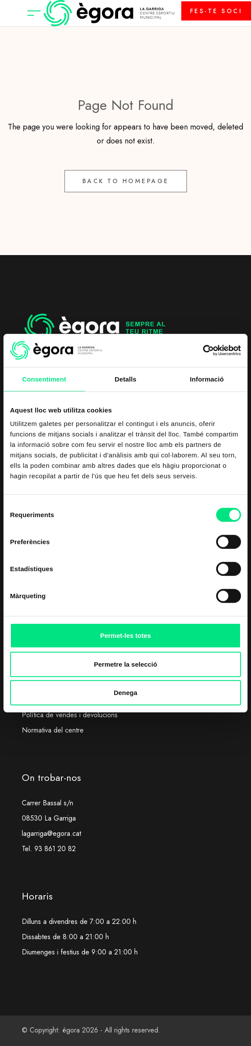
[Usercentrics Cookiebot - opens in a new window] (203, 350)
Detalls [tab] (125, 378)
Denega (125, 692)
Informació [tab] (207, 378)
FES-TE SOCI (216, 11)
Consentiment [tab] (44, 378)
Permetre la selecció (125, 664)
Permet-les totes (125, 635)
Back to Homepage (125, 181)
